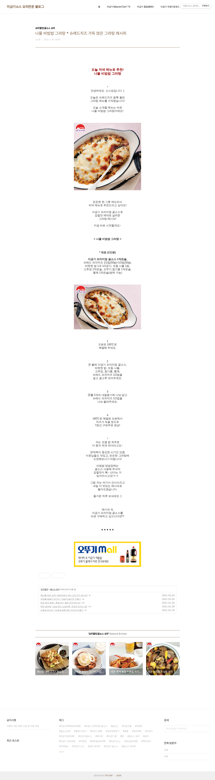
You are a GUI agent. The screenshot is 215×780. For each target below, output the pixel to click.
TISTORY (108, 775)
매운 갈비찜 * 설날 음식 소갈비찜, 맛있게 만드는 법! (63, 606)
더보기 (61, 752)
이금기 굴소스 (111, 746)
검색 (205, 728)
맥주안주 (147, 741)
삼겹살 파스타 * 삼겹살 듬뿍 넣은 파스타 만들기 (61, 610)
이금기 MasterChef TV (118, 6)
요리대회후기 (113, 731)
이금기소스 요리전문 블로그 (25, 7)
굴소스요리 (65, 731)
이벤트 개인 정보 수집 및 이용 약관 (23, 726)
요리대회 (137, 731)
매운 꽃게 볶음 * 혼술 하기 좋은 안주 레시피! (60, 603)
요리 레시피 (94, 746)
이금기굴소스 (86, 736)
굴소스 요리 (54, 589)
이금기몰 (127, 726)
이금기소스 (116, 741)
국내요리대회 (132, 741)
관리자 (118, 775)
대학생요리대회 (98, 741)
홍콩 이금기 (81, 731)
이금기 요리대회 (67, 741)
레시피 (100, 736)
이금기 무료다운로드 (170, 6)
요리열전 (44, 589)
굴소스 (115, 726)
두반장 (83, 741)
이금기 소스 (79, 746)
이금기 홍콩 (96, 731)
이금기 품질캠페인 (145, 6)
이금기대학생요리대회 (70, 726)
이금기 (149, 731)
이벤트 (139, 726)
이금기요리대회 (67, 736)
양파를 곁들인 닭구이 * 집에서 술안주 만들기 (60, 599)
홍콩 (126, 731)
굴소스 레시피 (129, 746)
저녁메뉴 (64, 746)
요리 (146, 736)
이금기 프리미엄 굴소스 (96, 726)
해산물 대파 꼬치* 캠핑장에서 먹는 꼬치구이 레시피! (64, 595)
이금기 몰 (112, 736)
